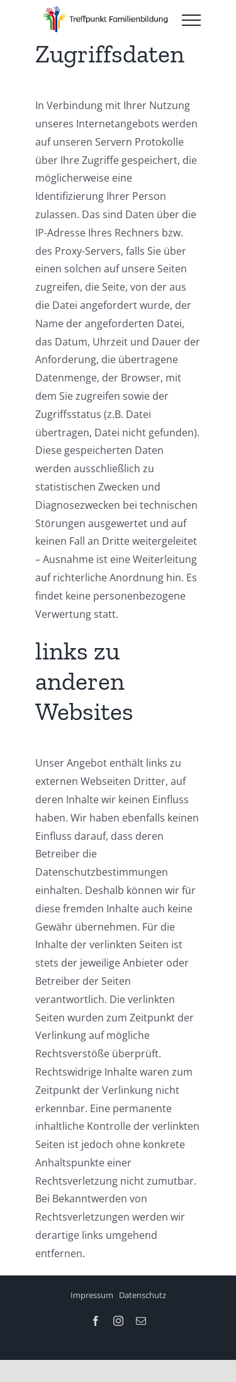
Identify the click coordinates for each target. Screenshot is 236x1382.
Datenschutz (142, 1295)
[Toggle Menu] (191, 20)
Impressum (91, 1295)
